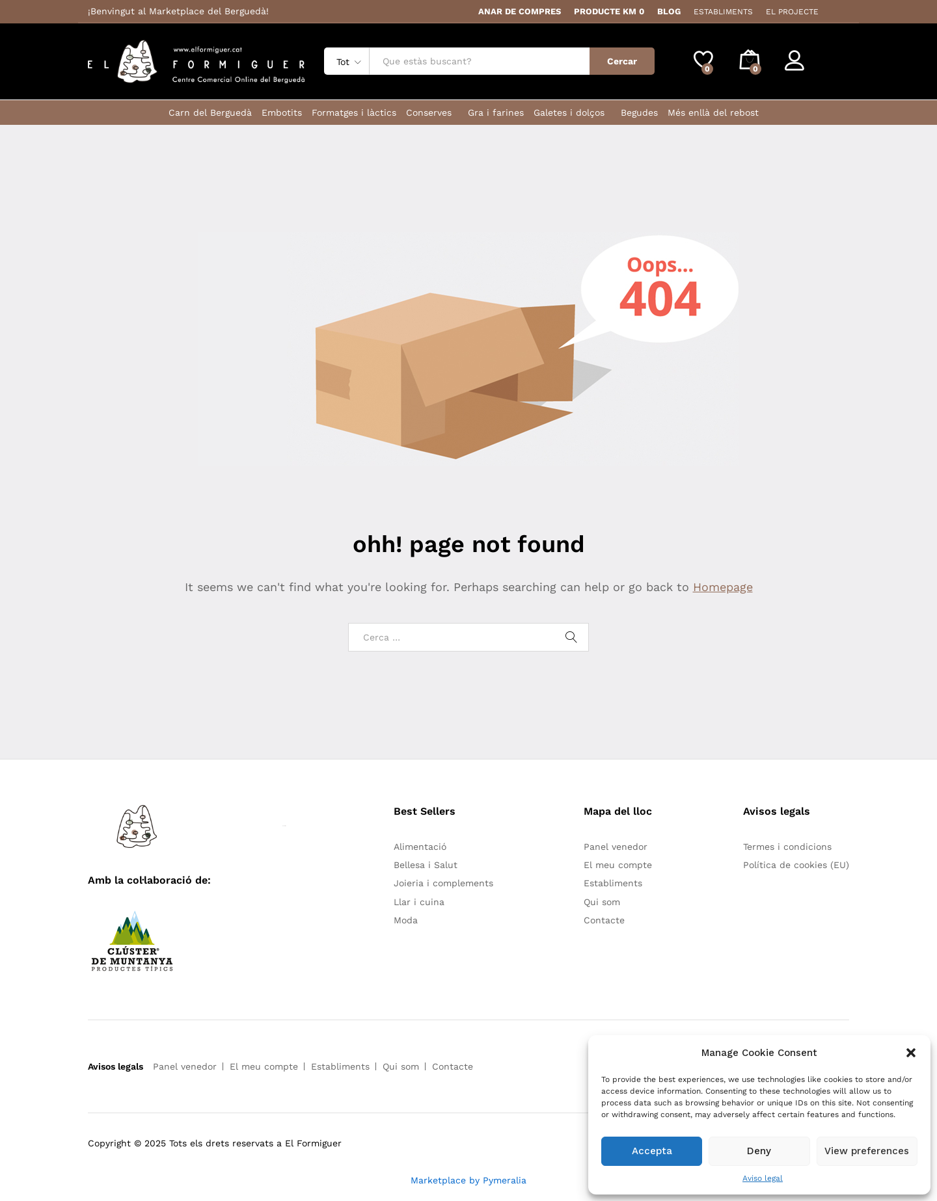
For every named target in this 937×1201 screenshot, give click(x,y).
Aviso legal (762, 1178)
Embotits (282, 112)
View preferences (866, 1151)
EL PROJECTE (792, 11)
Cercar (622, 61)
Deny (759, 1151)
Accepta (652, 1151)
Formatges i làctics (354, 112)
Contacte (604, 920)
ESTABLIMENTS (723, 11)
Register (830, 66)
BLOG (669, 11)
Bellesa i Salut (425, 865)
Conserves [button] (429, 112)
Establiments (613, 883)
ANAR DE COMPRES (519, 11)
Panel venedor (615, 846)
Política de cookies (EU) (796, 865)
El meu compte (618, 865)
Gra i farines (496, 112)
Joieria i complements (443, 883)
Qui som (602, 902)
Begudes (639, 112)
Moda (406, 920)
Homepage (723, 587)
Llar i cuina (419, 902)
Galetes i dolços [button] (569, 112)
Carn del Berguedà (210, 112)
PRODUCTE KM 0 (609, 11)
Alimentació (420, 846)
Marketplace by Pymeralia (468, 1180)
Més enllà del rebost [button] (713, 112)
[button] (910, 1052)
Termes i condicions (787, 846)
